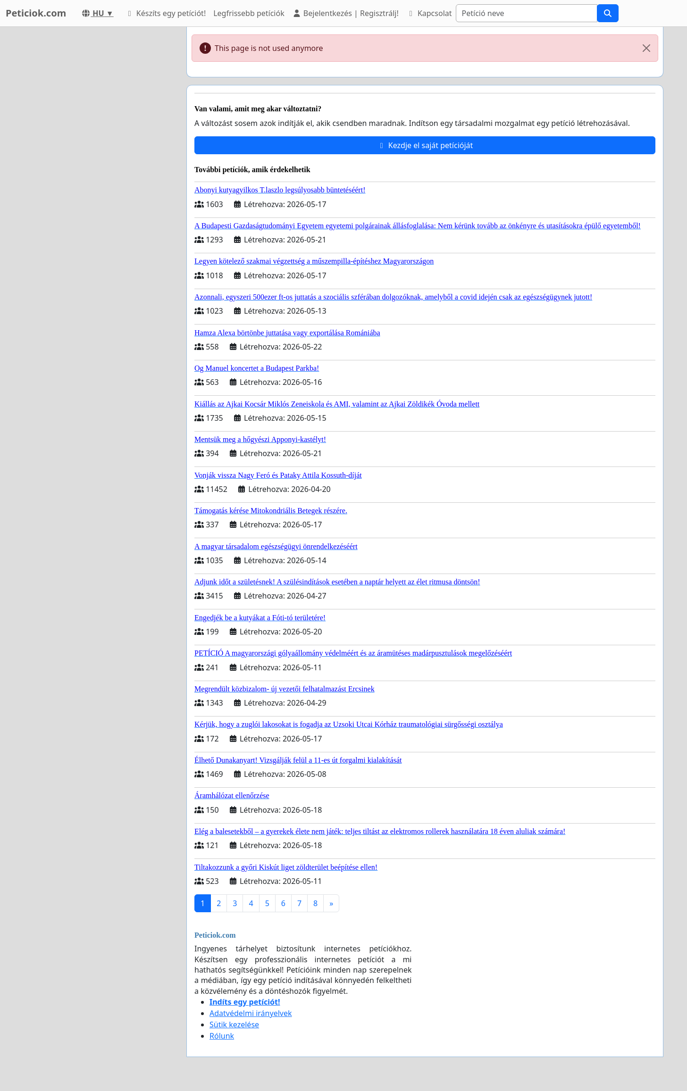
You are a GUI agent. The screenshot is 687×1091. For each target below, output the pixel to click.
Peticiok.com (36, 13)
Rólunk (221, 1036)
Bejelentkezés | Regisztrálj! (345, 13)
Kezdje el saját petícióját (425, 145)
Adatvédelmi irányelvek (250, 1013)
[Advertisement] (94, 168)
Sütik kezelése (234, 1024)
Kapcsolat (429, 13)
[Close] (646, 48)
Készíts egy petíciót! (165, 13)
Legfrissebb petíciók (248, 13)
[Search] (526, 13)
